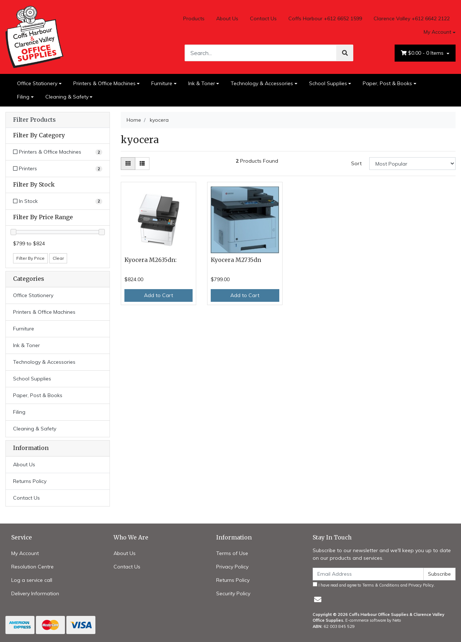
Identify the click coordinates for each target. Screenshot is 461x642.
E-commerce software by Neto (373, 620)
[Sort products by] (412, 163)
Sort (356, 163)
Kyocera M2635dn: (150, 260)
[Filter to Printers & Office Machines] (58, 151)
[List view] (142, 163)
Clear (58, 258)
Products (194, 18)
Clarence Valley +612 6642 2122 (412, 18)
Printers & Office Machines (104, 83)
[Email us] (317, 599)
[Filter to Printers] (58, 168)
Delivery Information (35, 593)
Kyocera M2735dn (236, 260)
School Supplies (328, 83)
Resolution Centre (32, 566)
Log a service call (31, 580)
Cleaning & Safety (67, 96)
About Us (227, 18)
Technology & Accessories (262, 83)
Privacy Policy (232, 566)
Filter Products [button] (34, 120)
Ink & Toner (201, 83)
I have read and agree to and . (374, 585)
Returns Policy (29, 481)
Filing (23, 96)
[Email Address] (368, 574)
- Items (423, 53)
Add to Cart (158, 295)
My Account (25, 553)
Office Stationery (37, 83)
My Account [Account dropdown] (437, 32)
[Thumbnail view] (128, 163)
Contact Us (263, 18)
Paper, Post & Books (387, 83)
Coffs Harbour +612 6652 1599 (325, 18)
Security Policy (233, 593)
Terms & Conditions (380, 585)
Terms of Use (232, 553)
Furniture (161, 83)
